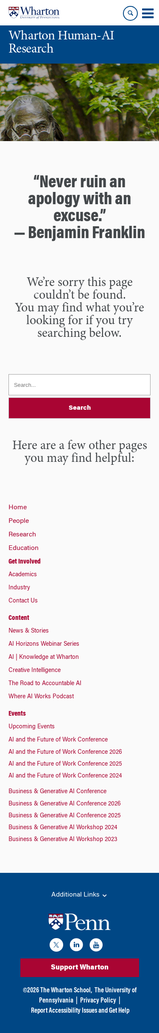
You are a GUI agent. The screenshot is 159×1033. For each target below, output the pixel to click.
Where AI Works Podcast (41, 697)
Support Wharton (80, 967)
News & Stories (28, 631)
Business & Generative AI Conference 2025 (64, 816)
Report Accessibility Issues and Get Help (80, 1011)
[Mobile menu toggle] (147, 13)
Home (17, 507)
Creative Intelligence (34, 671)
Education (23, 548)
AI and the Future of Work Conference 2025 (65, 764)
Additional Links (79, 895)
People (18, 521)
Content (18, 618)
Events (17, 714)
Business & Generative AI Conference (57, 792)
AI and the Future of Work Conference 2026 (65, 752)
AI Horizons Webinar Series (43, 644)
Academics (22, 575)
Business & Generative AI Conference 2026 (64, 804)
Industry (19, 588)
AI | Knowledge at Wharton (43, 658)
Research (22, 534)
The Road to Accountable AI (44, 684)
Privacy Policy (98, 1000)
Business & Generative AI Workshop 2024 (62, 828)
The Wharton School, (66, 990)
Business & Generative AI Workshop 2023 (62, 840)
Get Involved (24, 561)
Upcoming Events (31, 727)
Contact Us (23, 601)
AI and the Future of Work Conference (58, 740)
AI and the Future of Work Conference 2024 (65, 776)
